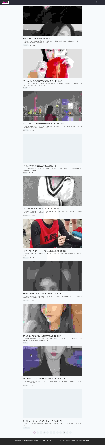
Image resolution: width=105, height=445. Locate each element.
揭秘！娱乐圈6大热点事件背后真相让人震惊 (37, 38)
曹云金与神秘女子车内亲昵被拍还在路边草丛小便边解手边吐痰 (43, 123)
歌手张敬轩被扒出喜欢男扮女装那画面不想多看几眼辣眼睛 (42, 336)
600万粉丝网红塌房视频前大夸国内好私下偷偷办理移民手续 (42, 81)
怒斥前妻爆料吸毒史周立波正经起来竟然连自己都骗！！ (41, 166)
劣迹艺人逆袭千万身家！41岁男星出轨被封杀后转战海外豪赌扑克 (44, 251)
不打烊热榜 (25, 45)
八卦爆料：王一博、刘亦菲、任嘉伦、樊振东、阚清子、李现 (42, 293)
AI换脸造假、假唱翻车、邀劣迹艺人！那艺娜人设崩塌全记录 (42, 208)
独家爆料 (25, 87)
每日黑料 (25, 172)
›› (70, 432)
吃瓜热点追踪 (26, 215)
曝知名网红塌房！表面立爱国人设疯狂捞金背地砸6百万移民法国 (44, 378)
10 (64, 432)
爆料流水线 (25, 130)
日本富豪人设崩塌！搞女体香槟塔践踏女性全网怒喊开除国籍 (42, 421)
